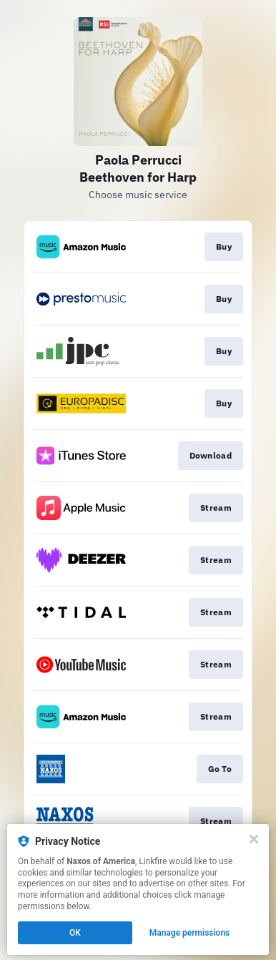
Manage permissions (189, 933)
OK (75, 933)
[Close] (253, 839)
